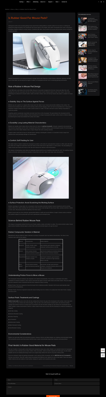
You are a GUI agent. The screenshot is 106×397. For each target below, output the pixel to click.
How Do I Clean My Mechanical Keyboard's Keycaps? (92, 52)
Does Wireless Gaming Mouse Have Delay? (92, 90)
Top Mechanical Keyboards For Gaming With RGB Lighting (92, 20)
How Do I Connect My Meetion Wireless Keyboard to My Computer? (92, 44)
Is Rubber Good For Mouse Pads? (28, 9)
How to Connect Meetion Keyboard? (93, 82)
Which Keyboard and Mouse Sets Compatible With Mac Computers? (93, 28)
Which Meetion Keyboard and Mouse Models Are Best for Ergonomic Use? (93, 75)
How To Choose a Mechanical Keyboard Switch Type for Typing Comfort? (92, 36)
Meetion (7, 9)
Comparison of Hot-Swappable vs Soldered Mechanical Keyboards (93, 59)
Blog (17, 9)
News (12, 9)
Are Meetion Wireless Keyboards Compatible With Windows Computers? (93, 67)
